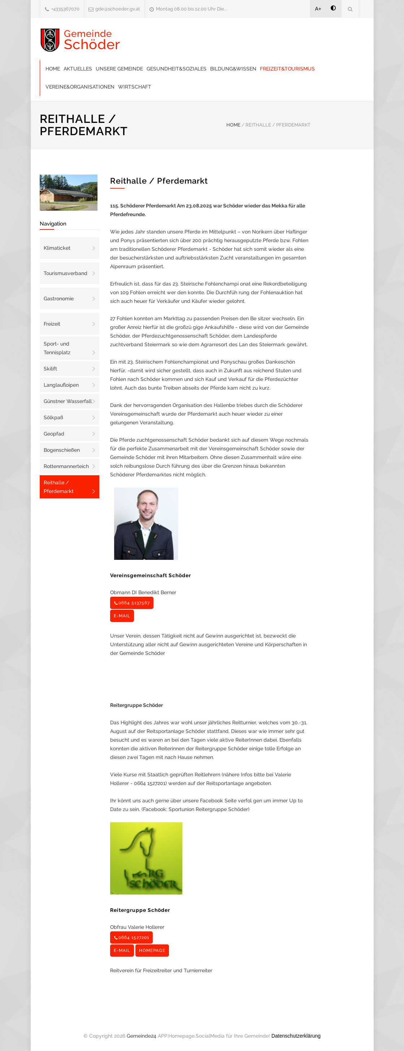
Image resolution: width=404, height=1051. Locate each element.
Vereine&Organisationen (79, 87)
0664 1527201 (131, 937)
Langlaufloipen (61, 385)
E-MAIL (122, 615)
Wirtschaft (134, 87)
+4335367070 (65, 9)
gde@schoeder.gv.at (117, 9)
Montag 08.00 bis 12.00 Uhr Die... (191, 9)
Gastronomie (59, 298)
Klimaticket (57, 248)
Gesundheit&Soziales (177, 69)
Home (52, 69)
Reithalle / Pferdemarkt (59, 487)
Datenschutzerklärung (296, 1036)
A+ (318, 9)
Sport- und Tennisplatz (57, 348)
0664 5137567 (132, 602)
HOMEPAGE (152, 950)
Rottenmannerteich (66, 466)
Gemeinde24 (141, 1036)
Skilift (50, 369)
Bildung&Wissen (233, 69)
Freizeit (52, 324)
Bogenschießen (62, 450)
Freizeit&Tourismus (287, 69)
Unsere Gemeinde (119, 69)
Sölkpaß (53, 417)
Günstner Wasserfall (68, 401)
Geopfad (54, 434)
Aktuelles (78, 69)
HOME (233, 125)
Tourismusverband (65, 273)
